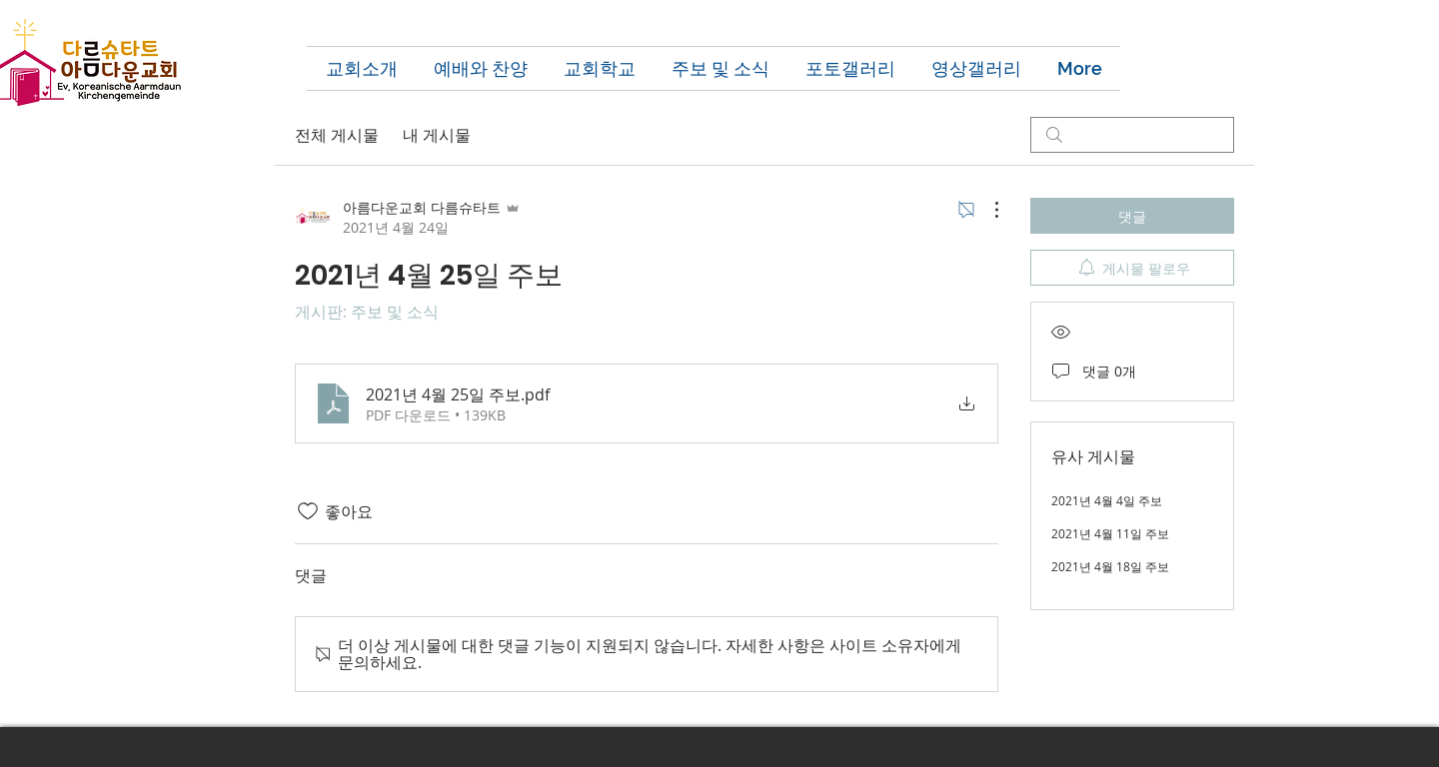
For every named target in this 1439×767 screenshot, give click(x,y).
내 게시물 (437, 135)
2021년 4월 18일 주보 (1110, 566)
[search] (1132, 135)
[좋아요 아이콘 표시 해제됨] (308, 511)
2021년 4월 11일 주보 (1110, 533)
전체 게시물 (337, 135)
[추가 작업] (986, 210)
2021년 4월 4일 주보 (1106, 500)
